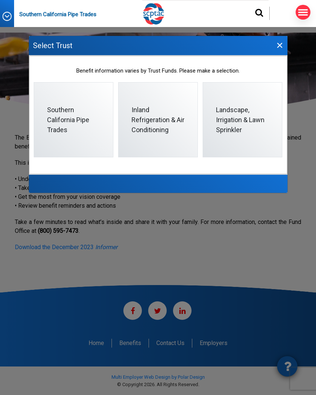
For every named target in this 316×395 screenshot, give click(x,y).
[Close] (279, 45)
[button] (9, 16)
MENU (302, 12)
